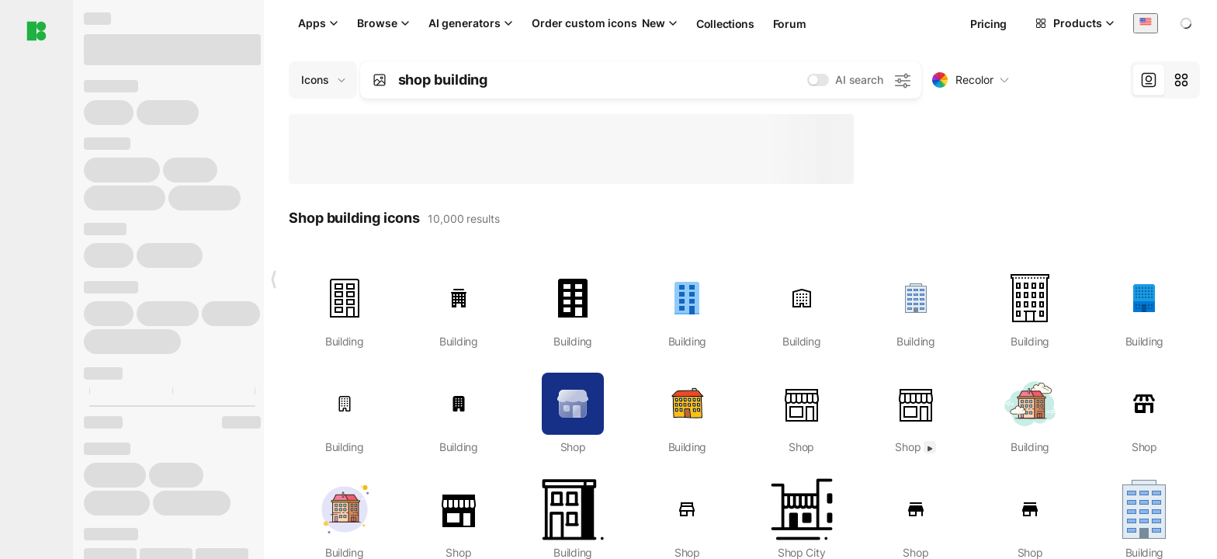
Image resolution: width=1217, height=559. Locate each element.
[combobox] (1145, 23)
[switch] (818, 80)
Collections (725, 23)
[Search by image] (379, 80)
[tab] (1148, 79)
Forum (789, 23)
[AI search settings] (901, 80)
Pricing (988, 23)
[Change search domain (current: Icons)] (323, 80)
